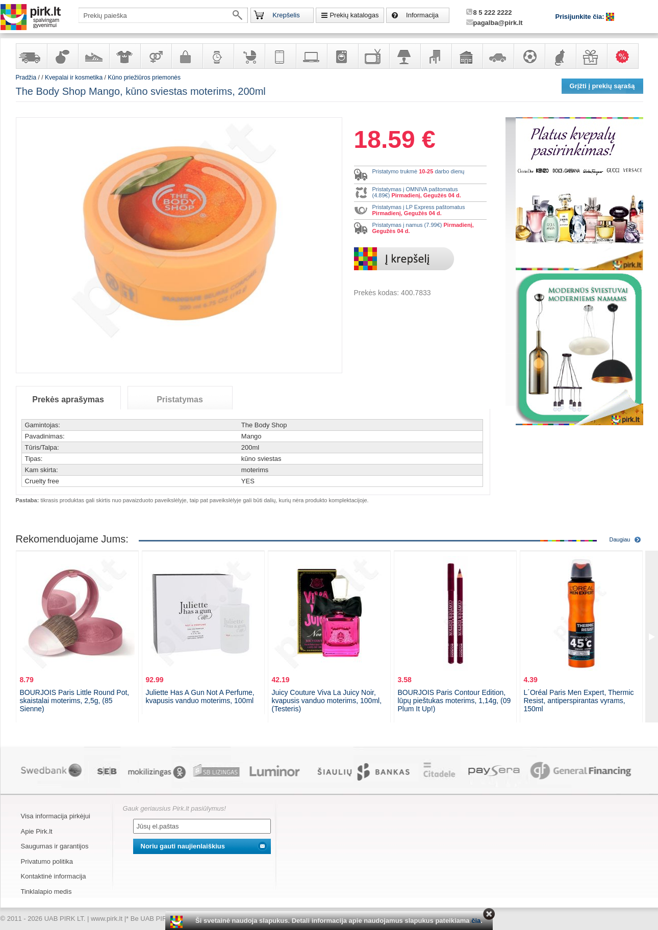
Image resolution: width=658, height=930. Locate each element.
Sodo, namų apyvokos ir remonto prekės (467, 56)
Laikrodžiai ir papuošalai (218, 56)
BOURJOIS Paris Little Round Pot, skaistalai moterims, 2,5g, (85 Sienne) (75, 700)
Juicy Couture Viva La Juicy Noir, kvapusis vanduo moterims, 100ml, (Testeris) (327, 700)
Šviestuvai (404, 56)
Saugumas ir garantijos (55, 846)
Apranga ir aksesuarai (124, 56)
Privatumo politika (47, 861)
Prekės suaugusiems (155, 56)
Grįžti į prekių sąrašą (602, 86)
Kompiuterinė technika (311, 56)
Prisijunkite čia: (580, 16)
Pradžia (26, 77)
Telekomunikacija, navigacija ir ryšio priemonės (280, 56)
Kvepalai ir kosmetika (62, 56)
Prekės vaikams (249, 56)
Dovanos (591, 56)
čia (475, 920)
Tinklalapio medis (46, 891)
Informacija (422, 15)
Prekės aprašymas (68, 399)
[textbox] (163, 15)
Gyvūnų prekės (560, 56)
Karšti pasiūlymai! (626, 56)
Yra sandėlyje (31, 56)
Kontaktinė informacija (53, 876)
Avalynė (93, 56)
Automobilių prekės (498, 56)
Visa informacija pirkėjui (55, 816)
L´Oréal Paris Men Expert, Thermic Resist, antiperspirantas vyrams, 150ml (579, 700)
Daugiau (620, 539)
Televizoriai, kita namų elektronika (373, 56)
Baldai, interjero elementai (435, 56)
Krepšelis (285, 15)
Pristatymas (180, 399)
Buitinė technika (342, 56)
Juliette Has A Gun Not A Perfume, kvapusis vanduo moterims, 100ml (200, 696)
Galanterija (186, 56)
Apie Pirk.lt (37, 831)
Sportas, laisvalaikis (529, 56)
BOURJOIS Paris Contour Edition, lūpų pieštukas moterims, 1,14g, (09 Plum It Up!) (454, 700)
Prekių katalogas (354, 15)
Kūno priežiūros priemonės (144, 77)
